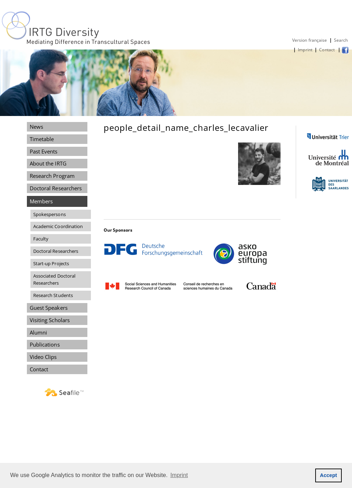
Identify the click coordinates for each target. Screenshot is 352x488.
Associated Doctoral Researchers (54, 279)
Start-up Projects (51, 263)
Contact (327, 50)
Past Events (44, 151)
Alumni (38, 332)
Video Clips (43, 356)
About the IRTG (48, 163)
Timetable (42, 139)
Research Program (52, 175)
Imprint (305, 50)
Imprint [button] (179, 475)
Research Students (53, 295)
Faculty (41, 239)
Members (41, 201)
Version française (309, 40)
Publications (45, 344)
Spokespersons (49, 214)
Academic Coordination (58, 226)
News (36, 126)
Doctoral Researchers (56, 188)
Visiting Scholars (50, 320)
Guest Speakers (49, 307)
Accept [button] (328, 475)
